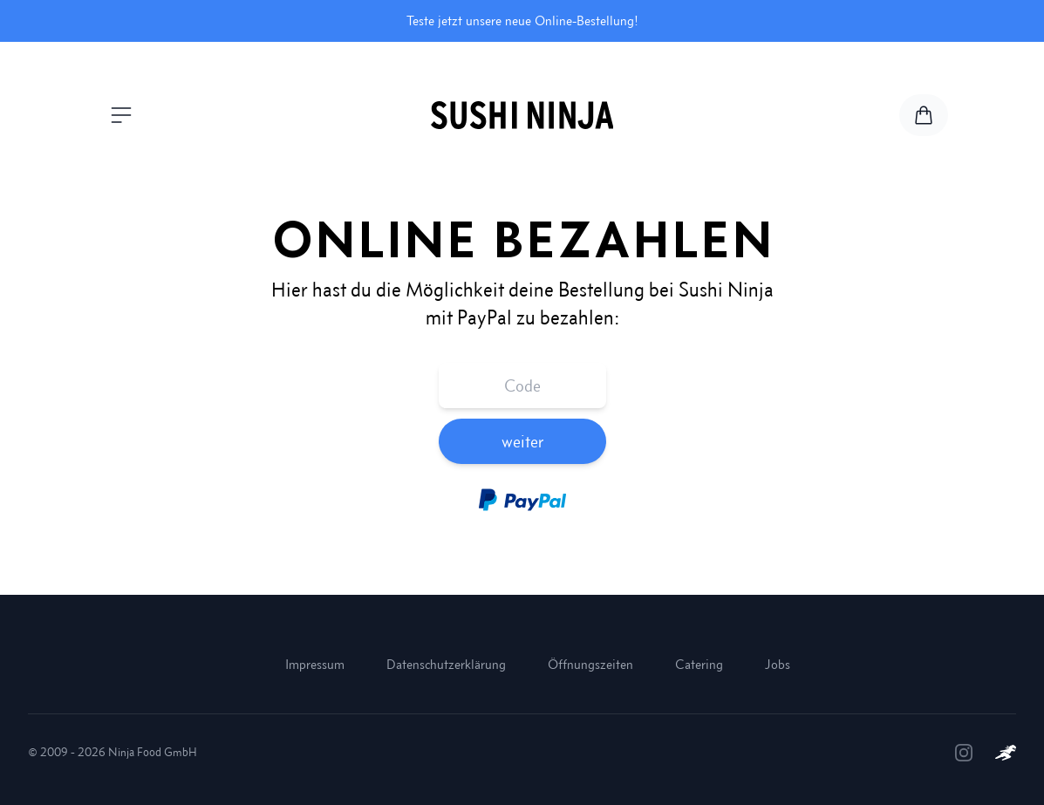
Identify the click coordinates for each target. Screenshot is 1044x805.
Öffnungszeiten (590, 664)
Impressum (315, 664)
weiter (522, 441)
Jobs (777, 664)
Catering (699, 664)
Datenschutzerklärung (446, 664)
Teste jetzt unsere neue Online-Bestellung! (522, 20)
